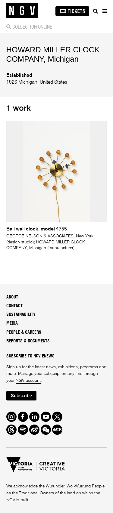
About (12, 297)
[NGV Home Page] (22, 10)
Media (12, 323)
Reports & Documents (28, 341)
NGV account (28, 381)
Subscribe (21, 396)
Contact (14, 306)
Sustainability (21, 315)
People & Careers (23, 332)
